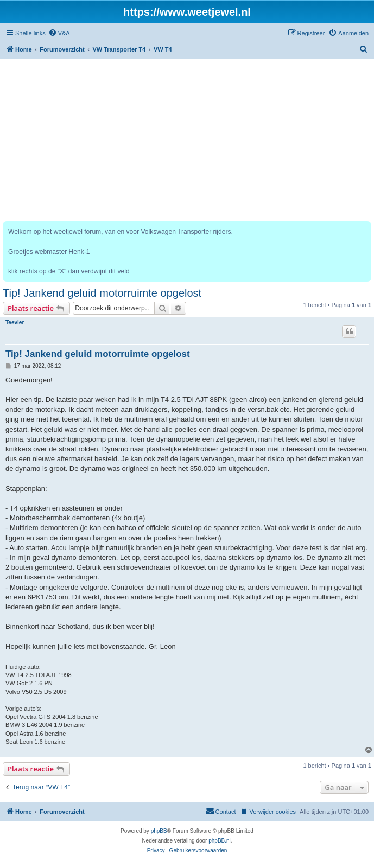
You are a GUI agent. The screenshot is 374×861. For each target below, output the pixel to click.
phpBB (159, 831)
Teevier (14, 323)
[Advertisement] (187, 140)
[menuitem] (59, 33)
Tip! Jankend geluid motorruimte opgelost (102, 293)
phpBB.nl (219, 841)
